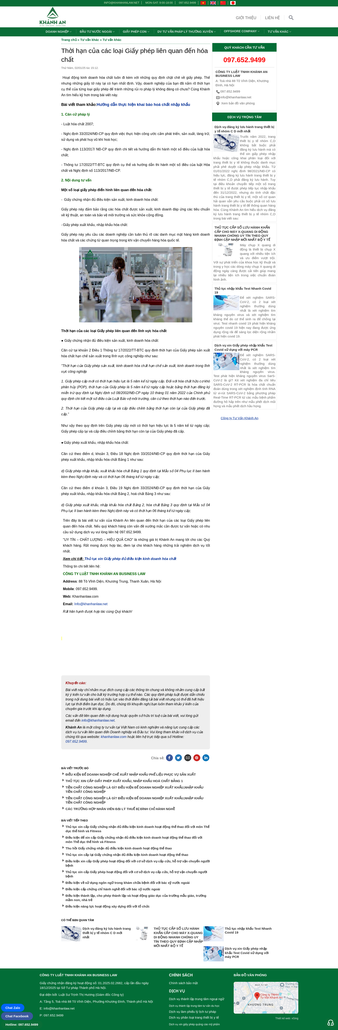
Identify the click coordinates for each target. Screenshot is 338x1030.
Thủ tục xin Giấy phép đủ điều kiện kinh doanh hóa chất (130, 559)
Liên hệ (272, 18)
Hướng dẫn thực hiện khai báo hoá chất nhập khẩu (143, 104)
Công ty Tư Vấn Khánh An (239, 418)
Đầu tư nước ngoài (98, 31)
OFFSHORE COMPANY (242, 31)
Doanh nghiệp (59, 31)
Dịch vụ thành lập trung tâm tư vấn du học (194, 1005)
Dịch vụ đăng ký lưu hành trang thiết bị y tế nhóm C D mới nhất (107, 933)
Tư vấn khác (280, 31)
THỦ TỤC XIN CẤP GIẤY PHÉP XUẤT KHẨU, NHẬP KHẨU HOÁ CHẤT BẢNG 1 (124, 781)
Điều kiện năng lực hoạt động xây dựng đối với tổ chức (108, 906)
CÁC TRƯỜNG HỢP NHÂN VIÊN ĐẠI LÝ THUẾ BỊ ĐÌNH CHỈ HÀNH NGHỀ (120, 809)
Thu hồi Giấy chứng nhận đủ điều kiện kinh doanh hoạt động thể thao (119, 848)
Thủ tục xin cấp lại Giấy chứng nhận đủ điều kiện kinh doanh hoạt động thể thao (127, 855)
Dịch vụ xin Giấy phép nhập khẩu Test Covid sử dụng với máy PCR (247, 953)
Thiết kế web (282, 1018)
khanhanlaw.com (114, 737)
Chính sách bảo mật (183, 983)
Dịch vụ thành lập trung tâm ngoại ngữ (196, 999)
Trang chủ (69, 40)
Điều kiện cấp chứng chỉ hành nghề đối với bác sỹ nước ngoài (113, 889)
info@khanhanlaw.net (120, 2)
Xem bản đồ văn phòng (235, 103)
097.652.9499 (187, 2)
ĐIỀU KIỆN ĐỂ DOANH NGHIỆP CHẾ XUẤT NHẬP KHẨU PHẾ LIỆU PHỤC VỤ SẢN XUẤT (131, 774)
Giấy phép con (136, 31)
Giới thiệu (246, 18)
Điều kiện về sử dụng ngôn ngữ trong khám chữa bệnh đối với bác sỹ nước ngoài (128, 883)
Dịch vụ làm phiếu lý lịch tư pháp (192, 1011)
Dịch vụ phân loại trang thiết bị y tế (194, 1017)
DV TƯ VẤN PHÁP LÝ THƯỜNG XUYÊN (187, 31)
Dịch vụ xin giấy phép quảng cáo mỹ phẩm (194, 1024)
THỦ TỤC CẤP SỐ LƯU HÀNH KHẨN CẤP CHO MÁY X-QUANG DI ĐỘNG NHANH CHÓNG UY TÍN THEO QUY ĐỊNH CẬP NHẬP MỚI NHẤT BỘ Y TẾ (178, 937)
